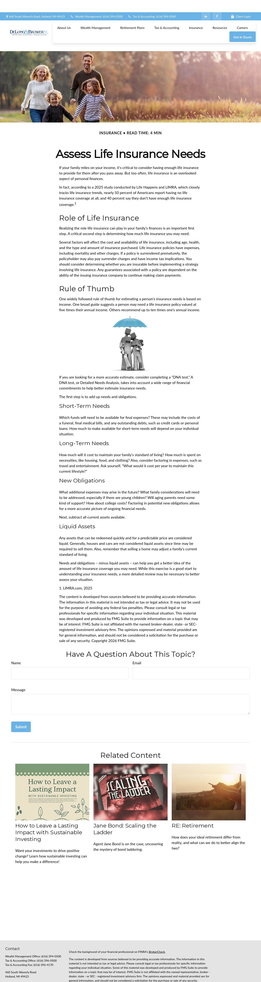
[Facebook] (217, 4)
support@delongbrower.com (23, 965)
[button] (64, 15)
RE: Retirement (193, 807)
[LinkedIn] (205, 4)
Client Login (241, 4)
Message (18, 671)
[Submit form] (21, 708)
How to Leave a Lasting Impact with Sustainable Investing (48, 814)
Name (16, 644)
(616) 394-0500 (51, 938)
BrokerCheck (157, 933)
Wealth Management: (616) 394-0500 (96, 4)
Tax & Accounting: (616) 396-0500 (152, 4)
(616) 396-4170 (43, 946)
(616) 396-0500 (47, 942)
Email (137, 644)
